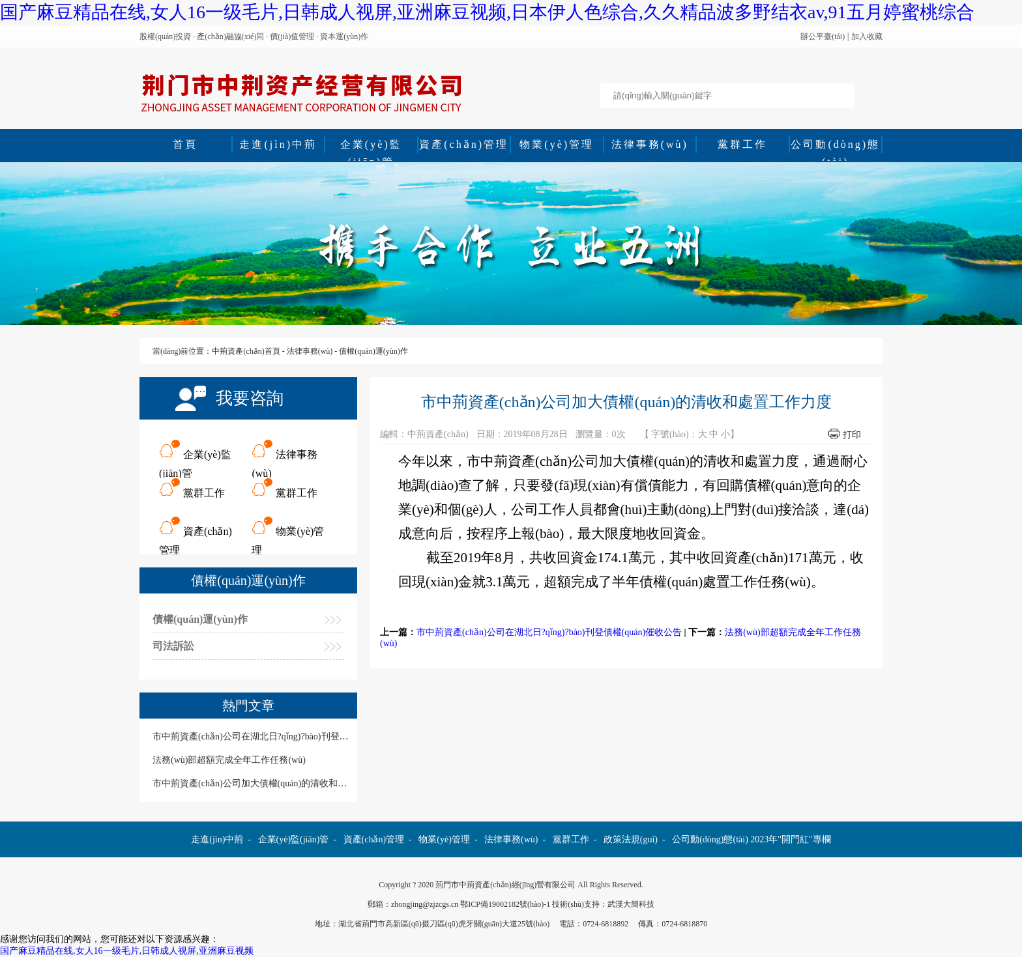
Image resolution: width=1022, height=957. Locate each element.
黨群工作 (742, 144)
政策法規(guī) (631, 839)
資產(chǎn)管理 (463, 144)
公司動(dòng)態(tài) (835, 146)
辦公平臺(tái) (822, 36)
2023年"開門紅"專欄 (790, 839)
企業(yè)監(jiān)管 (371, 146)
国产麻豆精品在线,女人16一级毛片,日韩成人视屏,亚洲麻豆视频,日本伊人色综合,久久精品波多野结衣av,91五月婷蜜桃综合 (487, 12)
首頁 (185, 144)
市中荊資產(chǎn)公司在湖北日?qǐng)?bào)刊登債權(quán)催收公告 (549, 632)
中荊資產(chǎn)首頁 (246, 351)
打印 (852, 435)
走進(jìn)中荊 (278, 144)
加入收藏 (867, 36)
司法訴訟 (173, 645)
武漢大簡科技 (630, 904)
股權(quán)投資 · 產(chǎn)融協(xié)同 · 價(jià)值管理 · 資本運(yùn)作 (253, 36)
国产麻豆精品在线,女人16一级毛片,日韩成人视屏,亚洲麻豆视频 (127, 951)
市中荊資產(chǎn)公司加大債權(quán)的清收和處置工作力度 (272, 783)
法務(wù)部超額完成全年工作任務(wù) (229, 760)
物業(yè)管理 (556, 144)
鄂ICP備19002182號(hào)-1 (505, 904)
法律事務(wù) (649, 144)
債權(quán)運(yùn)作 (373, 351)
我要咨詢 (250, 398)
